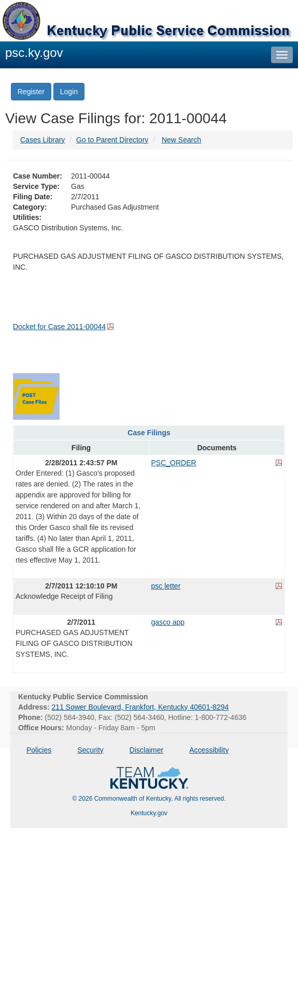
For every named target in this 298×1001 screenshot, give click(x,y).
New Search (181, 140)
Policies (38, 750)
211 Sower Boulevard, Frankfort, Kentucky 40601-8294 (140, 707)
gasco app (168, 622)
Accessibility (209, 750)
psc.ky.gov (34, 53)
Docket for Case (59, 326)
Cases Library (42, 140)
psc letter (166, 586)
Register (31, 91)
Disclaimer (146, 750)
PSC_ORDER (173, 463)
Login (69, 91)
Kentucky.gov (149, 813)
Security (90, 750)
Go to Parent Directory (112, 140)
